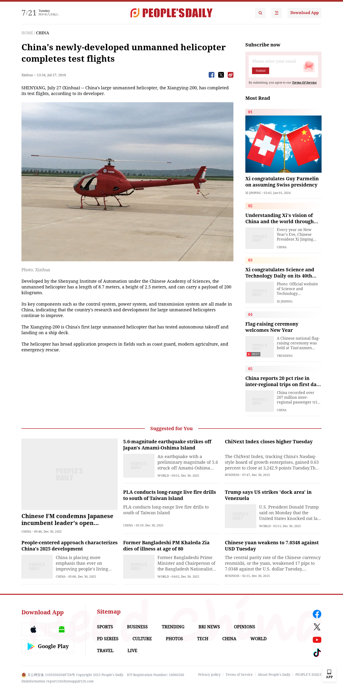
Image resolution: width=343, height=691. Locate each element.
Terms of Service (239, 674)
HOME (27, 33)
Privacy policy (209, 674)
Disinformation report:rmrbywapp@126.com (57, 681)
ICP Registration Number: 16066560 (155, 675)
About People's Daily (274, 674)
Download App (304, 12)
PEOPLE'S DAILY (308, 674)
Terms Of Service (304, 82)
